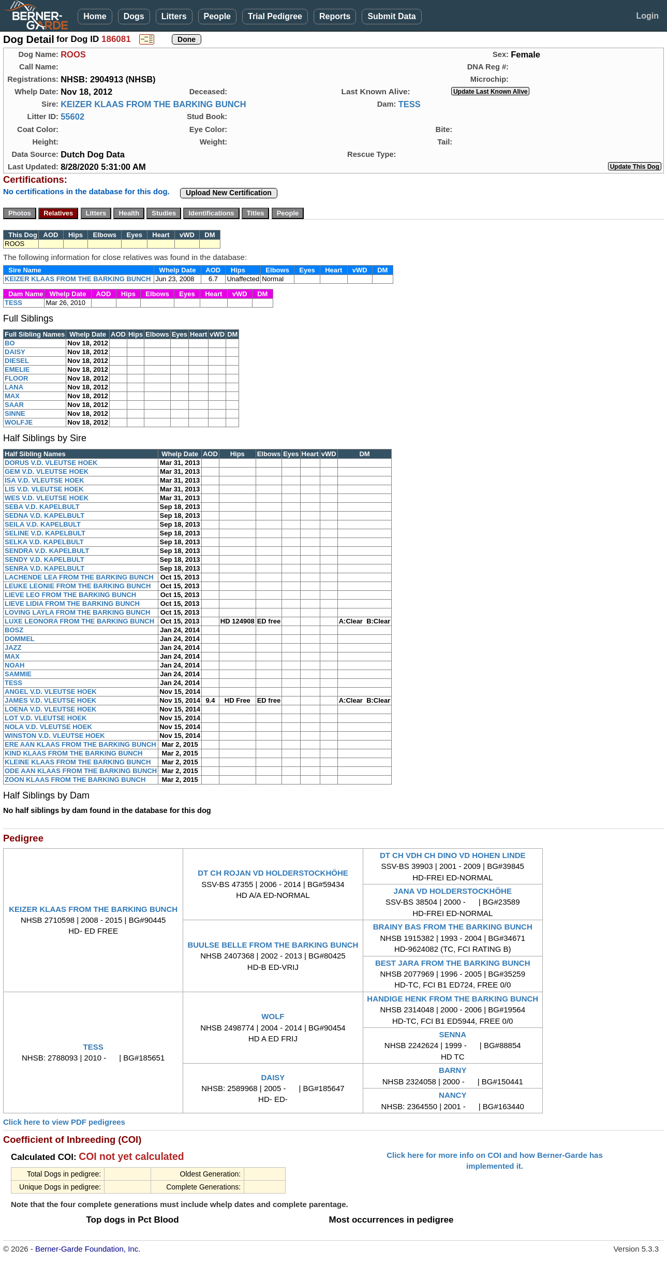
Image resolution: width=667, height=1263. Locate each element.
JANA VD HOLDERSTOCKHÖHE (453, 891)
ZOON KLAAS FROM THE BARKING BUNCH (75, 779)
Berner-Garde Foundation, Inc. (87, 1248)
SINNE (15, 413)
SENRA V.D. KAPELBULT (44, 568)
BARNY (452, 1070)
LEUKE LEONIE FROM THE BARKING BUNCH (78, 586)
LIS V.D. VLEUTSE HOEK (44, 489)
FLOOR (16, 378)
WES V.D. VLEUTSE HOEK (46, 498)
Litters (174, 16)
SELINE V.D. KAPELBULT (45, 533)
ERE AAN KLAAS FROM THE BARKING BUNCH (80, 744)
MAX (12, 396)
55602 (72, 116)
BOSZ (14, 630)
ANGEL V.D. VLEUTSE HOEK (51, 691)
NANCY (452, 1095)
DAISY (15, 352)
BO (10, 343)
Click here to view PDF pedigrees (64, 1121)
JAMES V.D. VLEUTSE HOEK (50, 700)
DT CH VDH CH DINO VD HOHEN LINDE (453, 855)
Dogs (134, 16)
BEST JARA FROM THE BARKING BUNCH (452, 963)
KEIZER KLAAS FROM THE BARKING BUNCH (153, 104)
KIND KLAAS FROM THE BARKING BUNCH (74, 753)
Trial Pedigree (275, 16)
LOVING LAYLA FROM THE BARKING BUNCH (77, 612)
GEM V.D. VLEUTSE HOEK (46, 471)
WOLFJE (19, 422)
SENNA (452, 1034)
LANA (14, 387)
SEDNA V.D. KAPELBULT (44, 515)
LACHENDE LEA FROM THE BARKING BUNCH (79, 577)
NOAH (14, 665)
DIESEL (17, 361)
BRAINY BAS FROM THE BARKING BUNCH (452, 926)
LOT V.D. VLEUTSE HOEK (45, 718)
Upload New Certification (229, 192)
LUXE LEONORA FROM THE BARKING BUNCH (79, 621)
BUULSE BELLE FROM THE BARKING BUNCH (272, 944)
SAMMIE (18, 674)
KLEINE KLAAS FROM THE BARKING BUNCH (78, 762)
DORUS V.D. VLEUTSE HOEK (51, 463)
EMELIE (17, 369)
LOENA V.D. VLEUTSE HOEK (50, 709)
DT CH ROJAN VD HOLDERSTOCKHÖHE (273, 872)
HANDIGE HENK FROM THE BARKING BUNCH (452, 998)
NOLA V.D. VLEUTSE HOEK (48, 727)
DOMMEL (20, 639)
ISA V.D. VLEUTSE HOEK (44, 480)
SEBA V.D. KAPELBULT (42, 507)
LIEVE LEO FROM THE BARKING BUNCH (70, 595)
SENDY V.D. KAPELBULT (44, 559)
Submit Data (391, 16)
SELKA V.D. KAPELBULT (44, 542)
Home (94, 16)
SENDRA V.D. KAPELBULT (47, 551)
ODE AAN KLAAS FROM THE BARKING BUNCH (81, 771)
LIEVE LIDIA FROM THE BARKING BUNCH (72, 603)
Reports (334, 16)
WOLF (272, 1016)
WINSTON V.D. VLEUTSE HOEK (55, 735)
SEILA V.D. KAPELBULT (43, 524)
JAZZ (13, 647)
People (217, 16)
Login (647, 15)
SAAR (14, 405)
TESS (409, 104)
